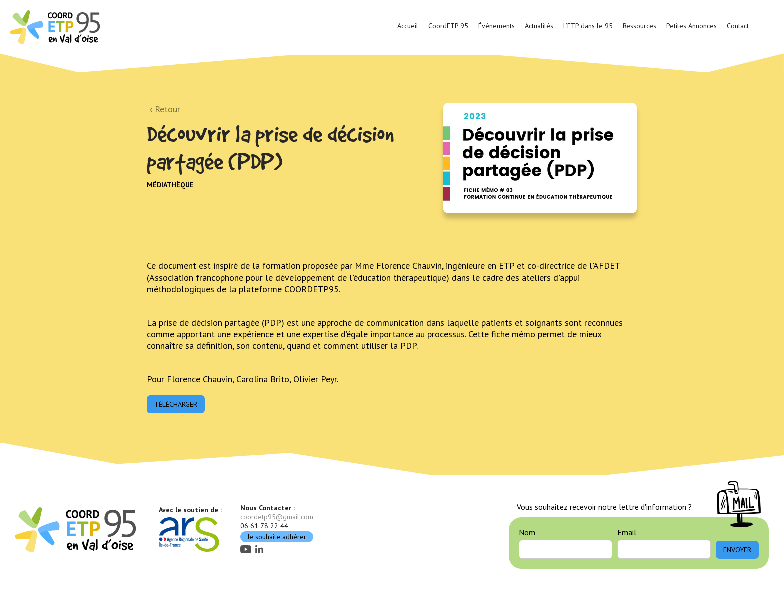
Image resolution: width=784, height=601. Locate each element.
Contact (738, 25)
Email (627, 532)
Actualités (539, 25)
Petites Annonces (691, 25)
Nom (527, 532)
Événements (496, 25)
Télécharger (176, 404)
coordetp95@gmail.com (277, 516)
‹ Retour (165, 109)
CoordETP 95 (448, 25)
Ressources (639, 25)
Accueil (408, 25)
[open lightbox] (540, 158)
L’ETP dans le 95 (588, 25)
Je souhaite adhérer (277, 536)
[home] (56, 26)
